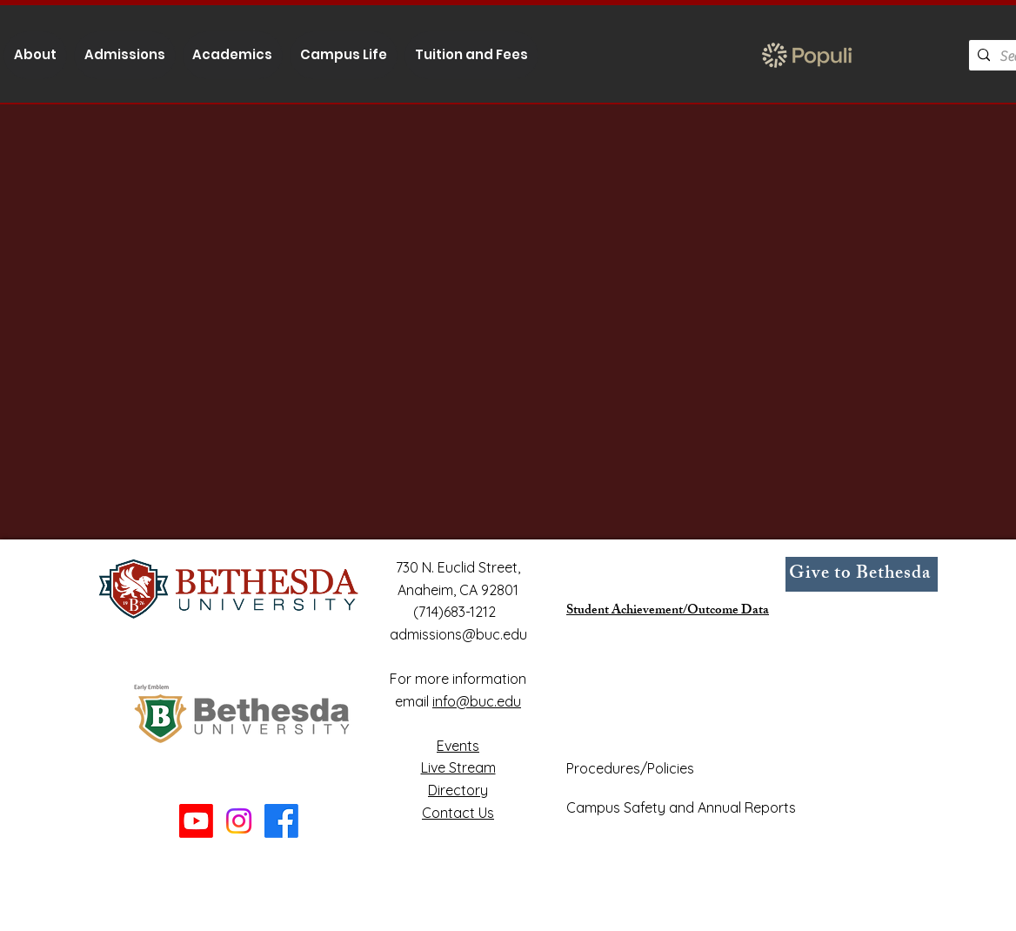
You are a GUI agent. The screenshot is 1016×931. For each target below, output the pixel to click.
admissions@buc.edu (458, 634)
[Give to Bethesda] (861, 574)
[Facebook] (281, 821)
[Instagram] (239, 821)
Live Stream (458, 767)
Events (458, 745)
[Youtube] (196, 821)
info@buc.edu (476, 701)
